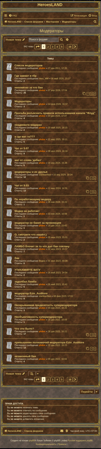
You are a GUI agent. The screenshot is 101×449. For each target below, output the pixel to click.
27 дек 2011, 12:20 (57, 68)
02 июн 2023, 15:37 (57, 249)
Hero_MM (43, 78)
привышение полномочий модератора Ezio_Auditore (49, 342)
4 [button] (57, 46)
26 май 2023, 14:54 (57, 272)
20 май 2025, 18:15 (57, 127)
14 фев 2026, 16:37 (57, 104)
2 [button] (48, 46)
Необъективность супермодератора (38, 316)
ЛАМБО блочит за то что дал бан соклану (42, 246)
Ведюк (42, 261)
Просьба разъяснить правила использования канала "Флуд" (55, 113)
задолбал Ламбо (25, 281)
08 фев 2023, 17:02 (63, 296)
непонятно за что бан (29, 87)
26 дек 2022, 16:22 (57, 331)
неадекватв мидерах (28, 124)
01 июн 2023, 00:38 (57, 261)
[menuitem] (13, 15)
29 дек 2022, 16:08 (57, 319)
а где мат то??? (25, 136)
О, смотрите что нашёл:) (31, 234)
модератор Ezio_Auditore (31, 293)
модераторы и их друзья (31, 171)
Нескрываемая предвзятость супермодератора (46, 305)
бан (17, 258)
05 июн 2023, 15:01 (57, 237)
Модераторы (51, 31)
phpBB (32, 440)
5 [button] (61, 46)
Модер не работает (27, 211)
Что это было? (24, 328)
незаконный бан (25, 356)
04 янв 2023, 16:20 (57, 308)
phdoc (42, 68)
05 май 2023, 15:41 (57, 284)
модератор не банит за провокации (38, 222)
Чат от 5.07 (22, 148)
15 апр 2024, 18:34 (63, 174)
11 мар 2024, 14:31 (57, 188)
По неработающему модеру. (33, 199)
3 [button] (52, 46)
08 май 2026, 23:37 (60, 78)
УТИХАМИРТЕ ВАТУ (27, 269)
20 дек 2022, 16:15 (57, 345)
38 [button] (69, 46)
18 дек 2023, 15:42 (57, 225)
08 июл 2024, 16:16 (57, 151)
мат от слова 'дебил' (28, 160)
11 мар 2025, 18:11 (57, 139)
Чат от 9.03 (22, 185)
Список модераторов (28, 65)
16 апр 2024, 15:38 (57, 163)
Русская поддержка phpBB (80, 440)
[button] (38, 46)
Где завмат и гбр (26, 75)
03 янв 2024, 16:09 (57, 214)
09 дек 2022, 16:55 (57, 359)
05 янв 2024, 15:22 (57, 202)
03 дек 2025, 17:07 (57, 116)
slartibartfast (45, 174)
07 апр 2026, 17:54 (57, 90)
